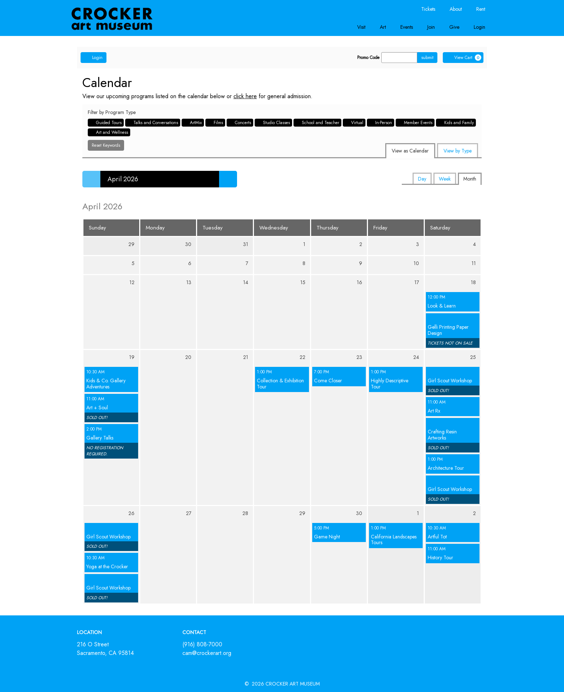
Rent (480, 9)
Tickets (428, 9)
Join (431, 27)
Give (454, 27)
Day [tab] (422, 178)
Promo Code (368, 57)
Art (383, 27)
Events (406, 27)
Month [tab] (469, 178)
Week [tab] (445, 178)
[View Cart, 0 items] (463, 57)
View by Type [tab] (458, 150)
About (456, 9)
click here (245, 96)
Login (479, 27)
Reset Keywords (106, 145)
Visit (361, 27)
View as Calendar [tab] (410, 150)
